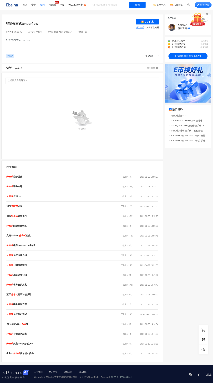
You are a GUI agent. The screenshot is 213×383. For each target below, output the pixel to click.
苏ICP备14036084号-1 (121, 377)
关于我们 (38, 372)
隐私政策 (68, 372)
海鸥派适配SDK (179, 115)
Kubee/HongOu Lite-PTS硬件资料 (188, 135)
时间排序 (152, 68)
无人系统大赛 (75, 4)
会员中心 (161, 5)
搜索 (137, 5)
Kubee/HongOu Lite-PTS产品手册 (188, 140)
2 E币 (147, 21)
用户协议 (53, 372)
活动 (62, 4)
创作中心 (203, 5)
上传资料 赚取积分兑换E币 (187, 56)
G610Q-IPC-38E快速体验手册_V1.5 (189, 125)
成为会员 (140, 27)
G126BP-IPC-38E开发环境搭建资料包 (189, 120)
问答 (25, 4)
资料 (42, 4)
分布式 (10, 55)
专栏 (33, 4)
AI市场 (52, 4)
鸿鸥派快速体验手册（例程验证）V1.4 (189, 130)
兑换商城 (178, 4)
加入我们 (83, 372)
